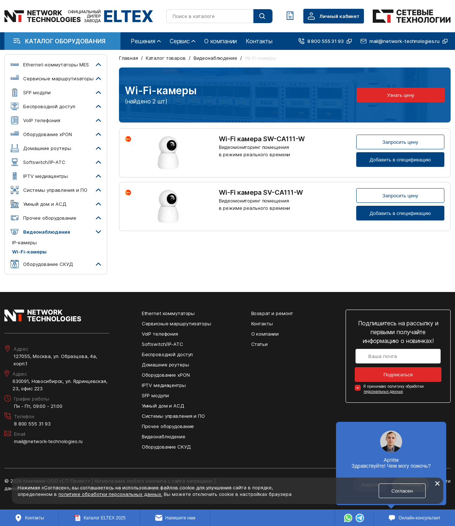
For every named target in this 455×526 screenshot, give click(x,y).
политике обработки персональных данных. (110, 494)
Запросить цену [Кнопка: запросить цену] (400, 142)
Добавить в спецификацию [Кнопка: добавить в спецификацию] (400, 159)
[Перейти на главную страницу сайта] (78, 16)
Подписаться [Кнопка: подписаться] (398, 374)
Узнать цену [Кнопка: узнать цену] (400, 95)
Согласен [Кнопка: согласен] (402, 491)
